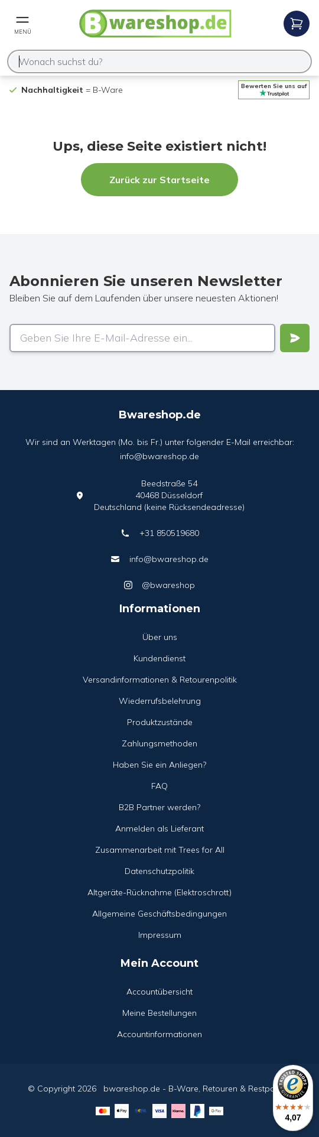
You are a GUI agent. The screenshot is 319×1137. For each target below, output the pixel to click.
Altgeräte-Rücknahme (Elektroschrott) (159, 892)
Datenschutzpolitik (159, 871)
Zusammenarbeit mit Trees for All (159, 849)
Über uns (159, 637)
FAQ (159, 786)
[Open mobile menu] (22, 24)
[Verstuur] (295, 338)
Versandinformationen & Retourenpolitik (160, 679)
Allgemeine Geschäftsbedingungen (159, 913)
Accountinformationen (159, 1034)
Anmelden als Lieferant (159, 828)
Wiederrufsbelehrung (160, 701)
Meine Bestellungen (159, 1013)
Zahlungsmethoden (159, 743)
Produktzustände (160, 722)
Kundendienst (159, 658)
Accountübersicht (159, 991)
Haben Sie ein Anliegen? (159, 764)
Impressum (159, 935)
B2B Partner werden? (159, 807)
